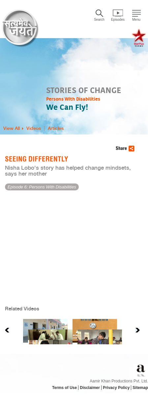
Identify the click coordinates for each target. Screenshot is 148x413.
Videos (33, 128)
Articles (56, 128)
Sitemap (140, 387)
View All (11, 128)
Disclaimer (90, 387)
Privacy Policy (116, 387)
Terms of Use (64, 387)
